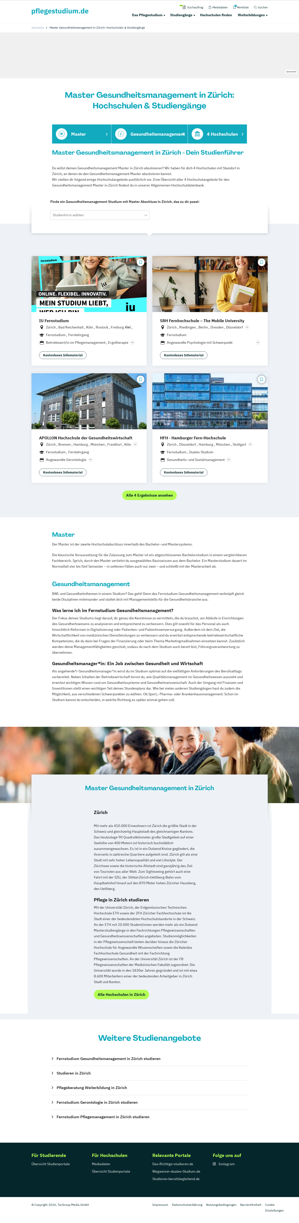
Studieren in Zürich (74, 1073)
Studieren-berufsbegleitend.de (176, 1179)
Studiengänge (181, 15)
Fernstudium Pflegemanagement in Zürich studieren (103, 1116)
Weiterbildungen (251, 15)
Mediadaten (101, 1164)
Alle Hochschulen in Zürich (121, 994)
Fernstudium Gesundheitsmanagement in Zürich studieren (109, 1058)
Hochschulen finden (216, 15)
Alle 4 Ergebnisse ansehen (149, 495)
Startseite (37, 27)
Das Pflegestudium (147, 15)
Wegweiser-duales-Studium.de (176, 1171)
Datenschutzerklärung (187, 1205)
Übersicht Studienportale (50, 1164)
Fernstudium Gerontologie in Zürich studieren (97, 1102)
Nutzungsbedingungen (221, 1205)
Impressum (160, 1205)
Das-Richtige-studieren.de (172, 1164)
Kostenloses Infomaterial (63, 355)
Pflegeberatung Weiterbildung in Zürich (92, 1087)
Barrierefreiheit (250, 1205)
